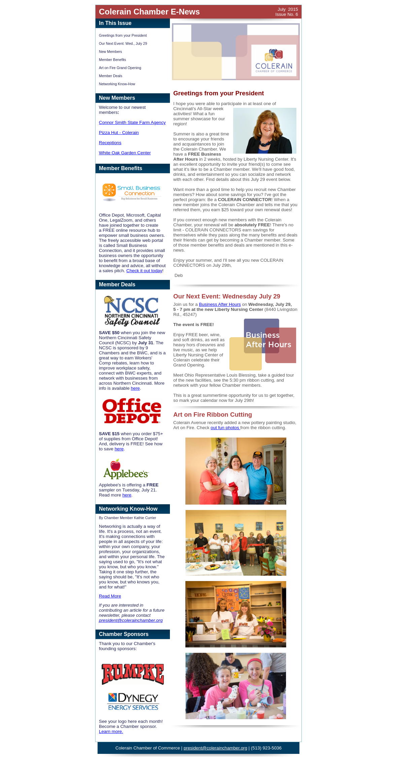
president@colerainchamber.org (131, 620)
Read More (110, 596)
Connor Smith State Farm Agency (132, 122)
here (135, 388)
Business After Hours (220, 304)
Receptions (110, 142)
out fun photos (225, 427)
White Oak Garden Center (125, 152)
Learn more (110, 731)
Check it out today (145, 270)
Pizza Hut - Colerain (119, 132)
